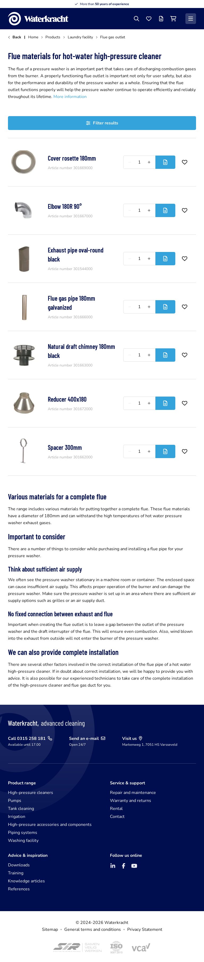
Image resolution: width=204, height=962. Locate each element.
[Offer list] (161, 18)
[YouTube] (134, 866)
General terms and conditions (92, 929)
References (19, 889)
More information (70, 97)
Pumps (14, 801)
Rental (116, 809)
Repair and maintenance (133, 793)
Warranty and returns (130, 801)
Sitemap (50, 929)
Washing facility (23, 840)
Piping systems (22, 832)
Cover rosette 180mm (72, 158)
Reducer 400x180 (67, 399)
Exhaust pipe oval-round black (75, 254)
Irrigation (16, 817)
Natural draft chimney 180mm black (81, 351)
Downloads (19, 865)
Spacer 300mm (65, 447)
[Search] (136, 18)
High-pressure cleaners (30, 793)
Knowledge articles (26, 881)
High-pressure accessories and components (50, 825)
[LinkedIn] (113, 866)
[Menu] (190, 18)
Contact (117, 817)
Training (15, 873)
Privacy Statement (144, 929)
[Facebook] (123, 866)
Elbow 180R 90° (65, 206)
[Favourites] (148, 18)
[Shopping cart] (173, 18)
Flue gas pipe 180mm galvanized (71, 302)
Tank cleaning (21, 809)
